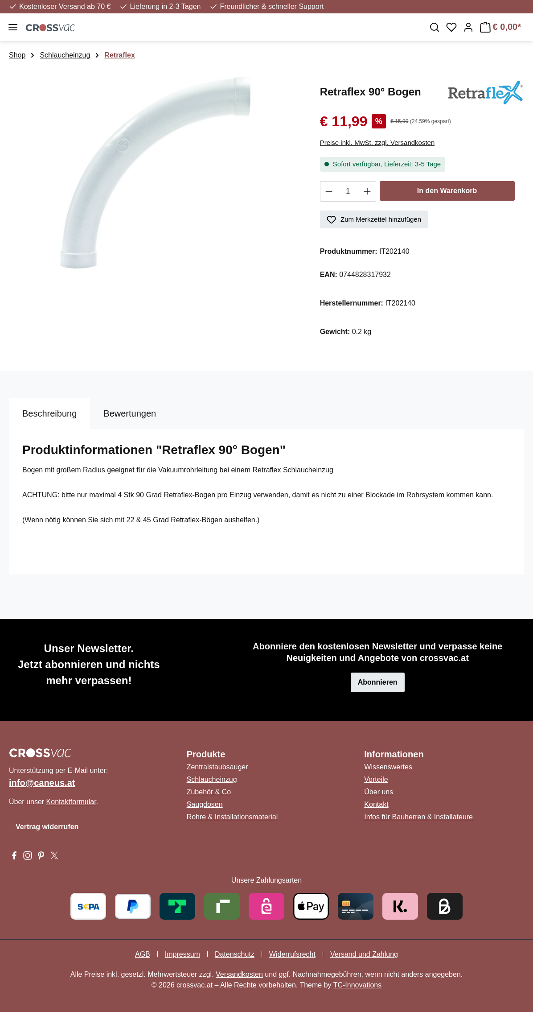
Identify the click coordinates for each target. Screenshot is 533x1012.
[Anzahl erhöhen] (367, 191)
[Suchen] (434, 27)
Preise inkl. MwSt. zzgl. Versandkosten (377, 142)
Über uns (378, 792)
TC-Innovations (357, 985)
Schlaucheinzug (212, 779)
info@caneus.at (42, 783)
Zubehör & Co (209, 792)
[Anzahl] (348, 191)
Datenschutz (234, 954)
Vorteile (376, 779)
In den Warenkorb (447, 190)
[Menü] (12, 27)
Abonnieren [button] (378, 682)
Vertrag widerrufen (47, 826)
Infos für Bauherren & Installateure (418, 817)
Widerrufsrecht (292, 954)
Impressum (182, 954)
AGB (142, 954)
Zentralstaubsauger (217, 767)
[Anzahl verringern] (328, 191)
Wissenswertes (388, 767)
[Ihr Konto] (468, 27)
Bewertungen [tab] (129, 413)
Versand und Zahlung (364, 954)
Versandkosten (239, 974)
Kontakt (376, 804)
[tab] (49, 413)
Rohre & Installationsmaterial (232, 817)
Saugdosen (205, 804)
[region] (155, 172)
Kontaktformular (71, 801)
